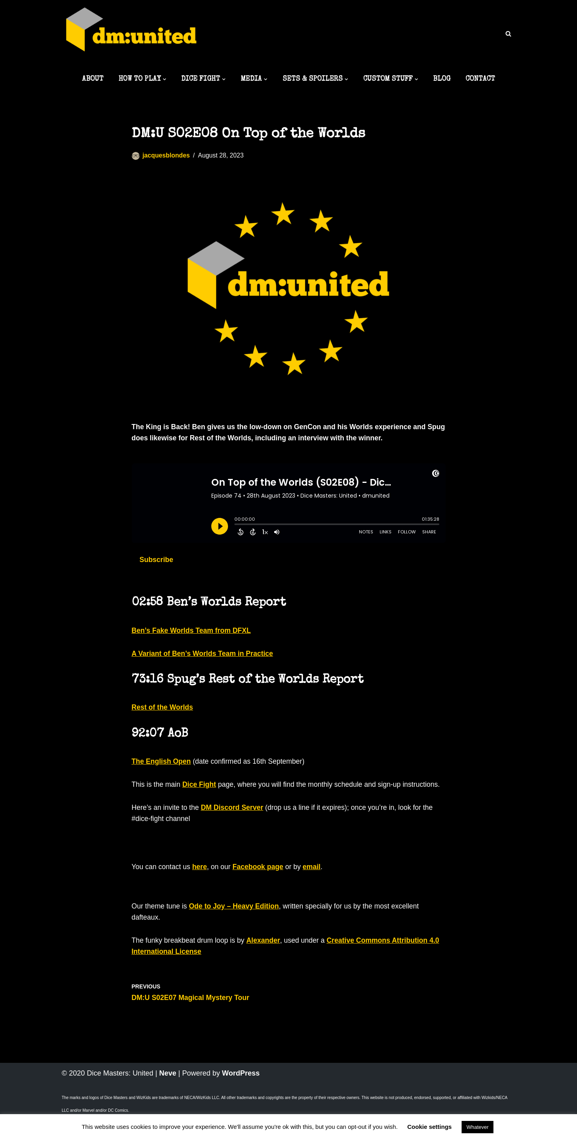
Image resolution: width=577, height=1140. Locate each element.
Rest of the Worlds (163, 711)
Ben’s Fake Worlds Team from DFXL (193, 633)
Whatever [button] (477, 1127)
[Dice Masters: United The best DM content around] (131, 34)
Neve (167, 1092)
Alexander (267, 958)
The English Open (162, 766)
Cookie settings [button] (429, 1126)
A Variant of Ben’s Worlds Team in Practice (204, 656)
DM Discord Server (235, 824)
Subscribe (157, 562)
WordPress (241, 1092)
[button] (162, 80)
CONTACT (483, 79)
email (316, 883)
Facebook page (261, 883)
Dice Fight (201, 789)
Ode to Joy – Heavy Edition (237, 923)
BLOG (444, 79)
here (201, 883)
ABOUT (89, 79)
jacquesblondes (166, 156)
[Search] (508, 34)
